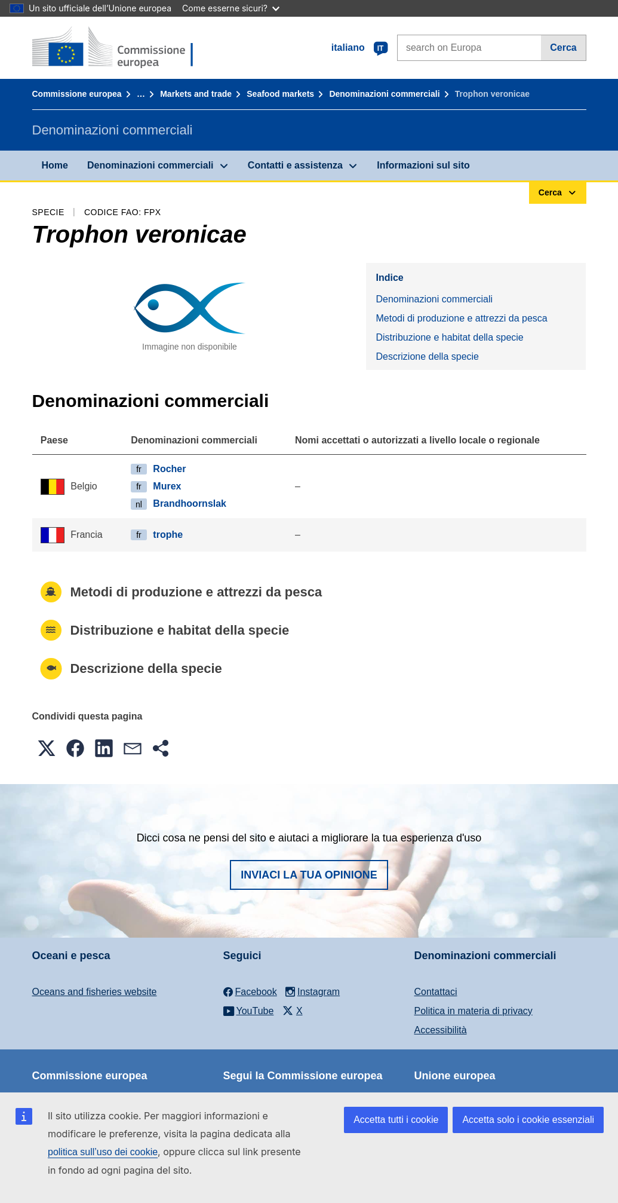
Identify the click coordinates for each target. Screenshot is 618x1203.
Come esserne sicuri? (230, 8)
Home (55, 165)
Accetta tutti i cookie (395, 1120)
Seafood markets (280, 94)
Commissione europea (77, 94)
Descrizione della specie (427, 356)
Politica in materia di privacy (473, 1011)
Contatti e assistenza (295, 165)
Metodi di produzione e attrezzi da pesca (461, 318)
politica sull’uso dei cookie (103, 1152)
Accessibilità (440, 1030)
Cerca (563, 47)
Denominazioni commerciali (384, 94)
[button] (47, 748)
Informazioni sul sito (423, 165)
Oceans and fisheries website (94, 992)
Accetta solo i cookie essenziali (528, 1120)
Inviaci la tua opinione (309, 875)
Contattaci (435, 992)
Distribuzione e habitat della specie (449, 337)
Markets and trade (196, 94)
